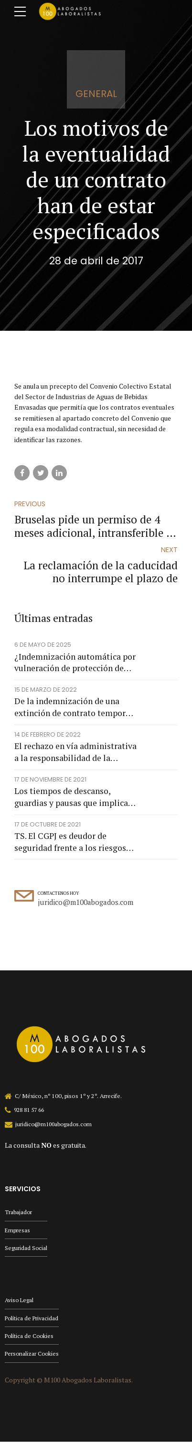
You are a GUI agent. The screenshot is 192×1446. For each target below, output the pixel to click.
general (96, 93)
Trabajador (18, 1213)
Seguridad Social (26, 1250)
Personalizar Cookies (33, 1358)
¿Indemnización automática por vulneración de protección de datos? (75, 663)
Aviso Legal (19, 1303)
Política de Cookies (30, 1340)
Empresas (18, 1232)
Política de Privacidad (32, 1321)
